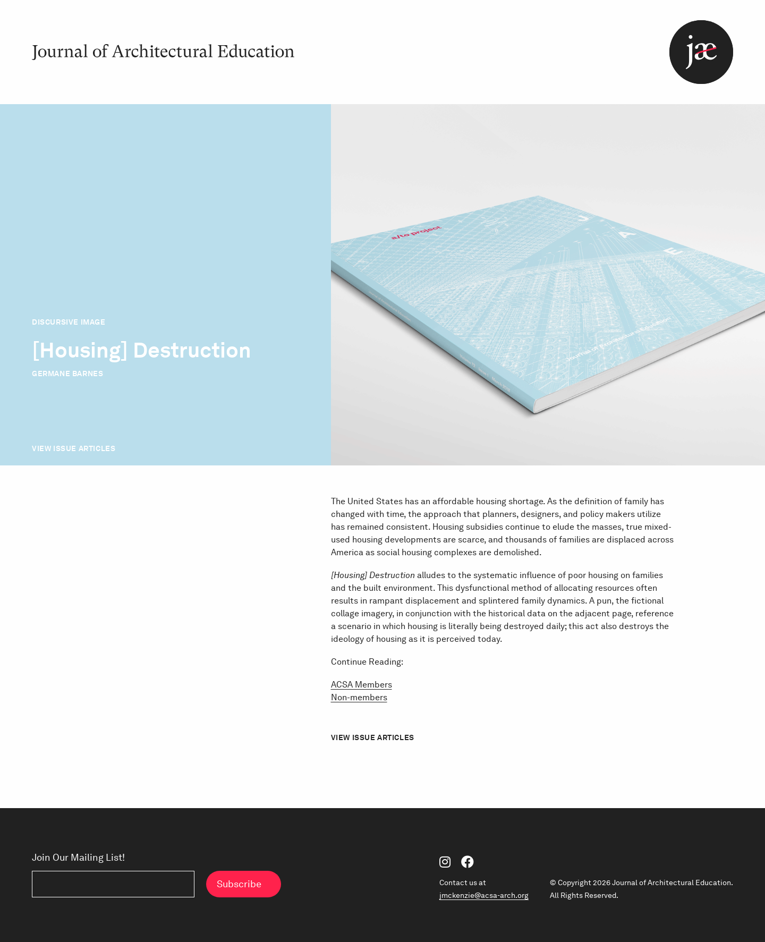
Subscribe (239, 883)
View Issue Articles (73, 448)
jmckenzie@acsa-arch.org (484, 895)
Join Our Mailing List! (78, 857)
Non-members (359, 697)
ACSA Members (361, 685)
